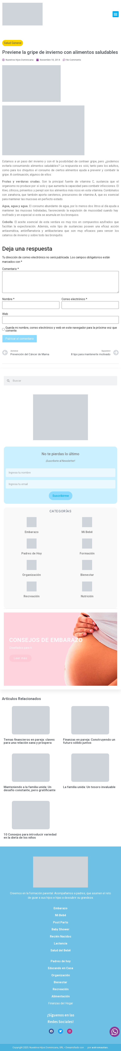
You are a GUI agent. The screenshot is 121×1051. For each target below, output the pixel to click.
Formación (87, 553)
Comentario (10, 269)
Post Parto (60, 922)
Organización (31, 575)
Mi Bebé (87, 532)
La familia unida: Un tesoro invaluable (89, 787)
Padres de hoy (61, 961)
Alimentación (61, 996)
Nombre (8, 299)
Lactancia (60, 943)
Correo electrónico (74, 299)
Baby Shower (60, 929)
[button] (116, 14)
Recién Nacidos (60, 936)
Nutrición (87, 596)
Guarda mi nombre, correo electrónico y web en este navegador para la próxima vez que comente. (61, 329)
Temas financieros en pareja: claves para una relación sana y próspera (29, 741)
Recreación (31, 596)
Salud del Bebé (60, 950)
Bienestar (87, 575)
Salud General (12, 43)
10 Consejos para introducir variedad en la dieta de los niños (30, 836)
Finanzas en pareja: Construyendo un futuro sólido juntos (89, 741)
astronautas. (100, 1047)
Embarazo (32, 532)
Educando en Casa (60, 968)
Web (5, 314)
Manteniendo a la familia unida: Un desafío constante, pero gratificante (30, 788)
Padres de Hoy (31, 553)
